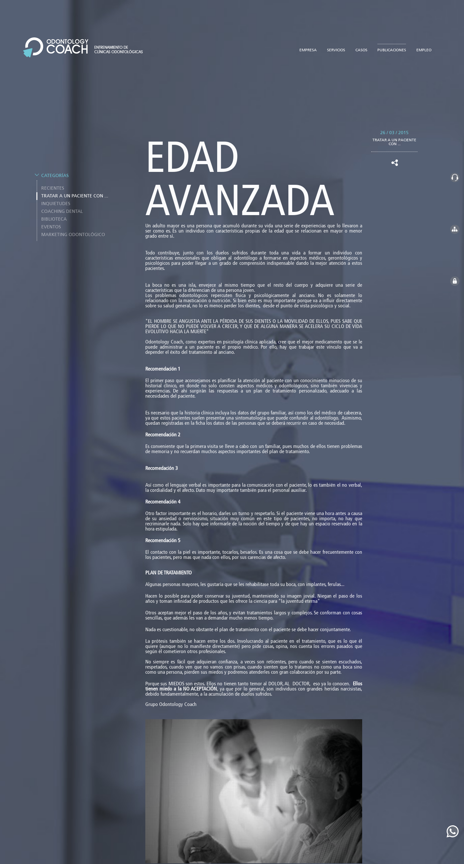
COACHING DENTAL (62, 208)
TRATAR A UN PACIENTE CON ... (74, 192)
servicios (336, 46)
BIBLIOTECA (54, 215)
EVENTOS (51, 223)
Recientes (52, 185)
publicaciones (391, 46)
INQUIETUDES (55, 200)
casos (361, 46)
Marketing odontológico (73, 231)
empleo (423, 46)
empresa (308, 46)
